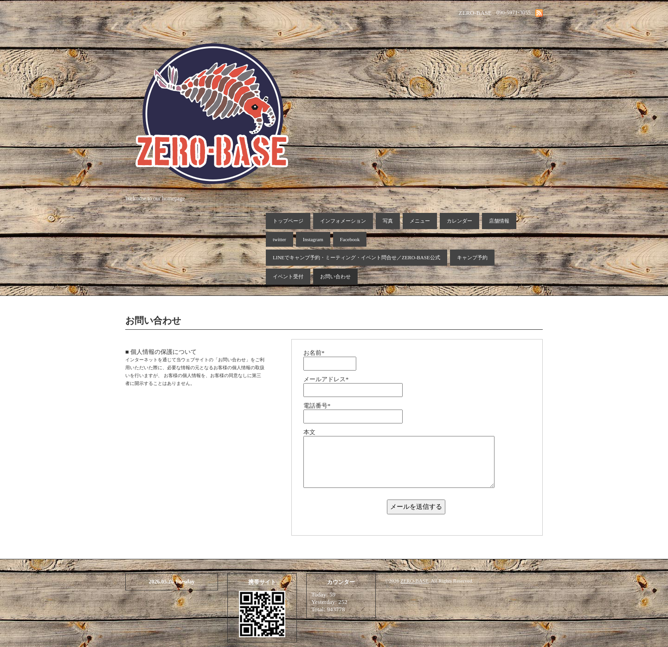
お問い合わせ (335, 276)
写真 (388, 221)
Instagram (313, 239)
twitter (279, 239)
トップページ (288, 221)
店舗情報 (499, 221)
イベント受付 (288, 276)
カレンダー (459, 221)
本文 (309, 432)
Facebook (350, 239)
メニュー (420, 221)
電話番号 (317, 405)
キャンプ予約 (472, 257)
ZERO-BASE (414, 580)
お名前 (314, 352)
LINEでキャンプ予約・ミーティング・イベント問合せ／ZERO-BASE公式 (356, 257)
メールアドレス (326, 379)
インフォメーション (343, 221)
